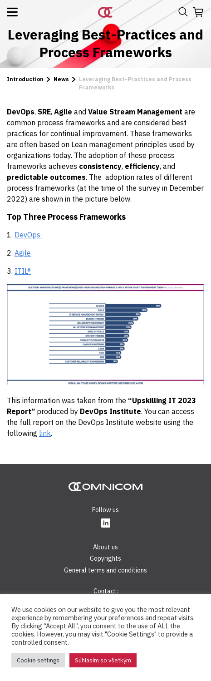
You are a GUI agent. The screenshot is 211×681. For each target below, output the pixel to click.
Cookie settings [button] (38, 660)
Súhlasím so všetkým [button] (103, 660)
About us (105, 547)
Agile (23, 252)
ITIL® (23, 271)
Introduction (25, 79)
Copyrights (105, 558)
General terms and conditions (105, 570)
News (61, 79)
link (45, 433)
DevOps (28, 234)
